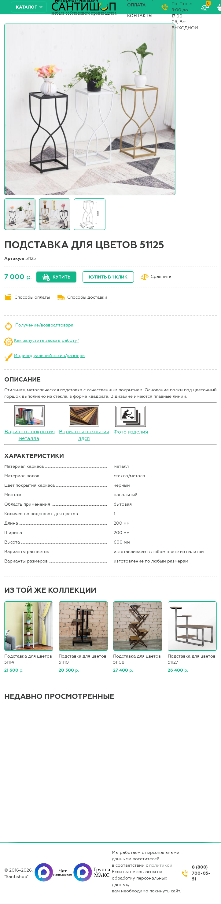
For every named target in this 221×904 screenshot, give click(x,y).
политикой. (161, 865)
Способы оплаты (32, 297)
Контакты (140, 15)
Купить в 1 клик (108, 277)
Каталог (26, 7)
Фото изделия (130, 432)
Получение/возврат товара (44, 325)
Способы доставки (87, 297)
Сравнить (161, 277)
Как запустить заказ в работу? (46, 340)
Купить (61, 277)
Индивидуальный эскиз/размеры (49, 355)
